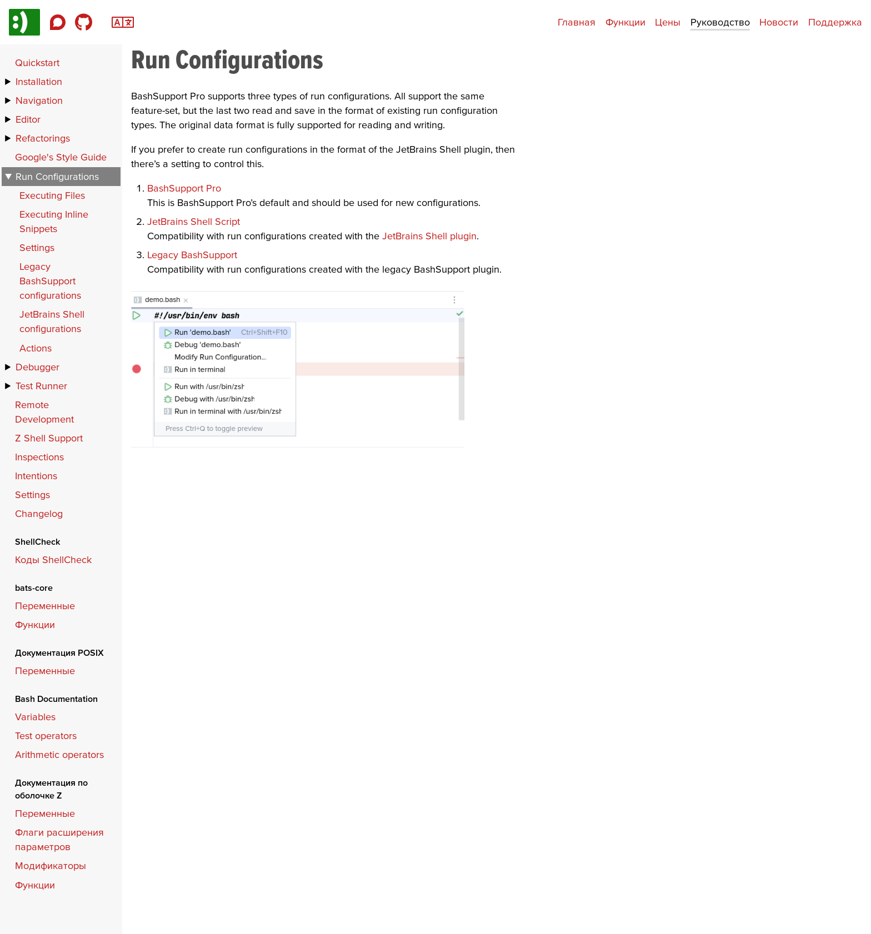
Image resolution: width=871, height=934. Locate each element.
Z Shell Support (49, 438)
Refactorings (43, 138)
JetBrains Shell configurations (51, 321)
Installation (39, 81)
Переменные (45, 605)
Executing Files (52, 195)
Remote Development (44, 412)
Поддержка (835, 22)
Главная (576, 22)
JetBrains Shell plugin (429, 236)
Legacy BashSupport (192, 254)
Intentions (36, 475)
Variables (35, 716)
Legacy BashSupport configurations (50, 280)
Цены (667, 22)
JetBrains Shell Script (193, 221)
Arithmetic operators (59, 754)
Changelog (39, 513)
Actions (35, 348)
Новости (778, 22)
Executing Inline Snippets (53, 221)
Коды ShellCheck (53, 559)
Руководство (720, 22)
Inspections (39, 457)
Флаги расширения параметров (59, 839)
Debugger (37, 367)
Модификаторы (50, 865)
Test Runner (41, 385)
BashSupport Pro (184, 188)
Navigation (39, 100)
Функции (625, 22)
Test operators (46, 735)
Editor (28, 119)
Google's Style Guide (61, 157)
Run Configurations (57, 176)
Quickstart (37, 62)
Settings (36, 247)
